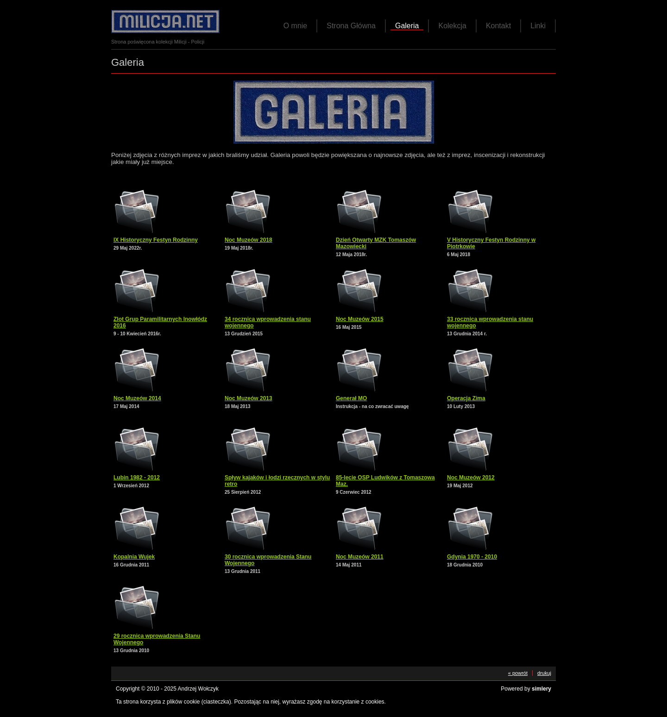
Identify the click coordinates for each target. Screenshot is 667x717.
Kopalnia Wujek (134, 556)
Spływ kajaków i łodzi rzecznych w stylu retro (277, 480)
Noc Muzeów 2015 (360, 319)
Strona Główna (351, 26)
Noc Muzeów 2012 (471, 477)
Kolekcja (452, 26)
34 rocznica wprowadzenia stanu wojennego (268, 322)
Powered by (526, 689)
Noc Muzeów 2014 (137, 398)
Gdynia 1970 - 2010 (472, 556)
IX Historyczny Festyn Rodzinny (155, 240)
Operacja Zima (466, 398)
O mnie (295, 26)
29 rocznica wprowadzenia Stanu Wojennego (156, 639)
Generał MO (351, 398)
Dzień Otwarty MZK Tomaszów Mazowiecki (376, 243)
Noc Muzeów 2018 (248, 240)
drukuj (544, 673)
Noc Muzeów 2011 (360, 556)
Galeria (407, 26)
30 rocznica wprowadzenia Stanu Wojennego (268, 559)
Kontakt (498, 26)
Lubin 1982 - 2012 (136, 477)
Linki (538, 26)
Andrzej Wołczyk (198, 689)
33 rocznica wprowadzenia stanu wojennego (490, 322)
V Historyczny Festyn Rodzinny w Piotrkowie (491, 243)
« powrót (518, 673)
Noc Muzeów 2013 (248, 398)
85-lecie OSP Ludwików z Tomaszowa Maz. (385, 480)
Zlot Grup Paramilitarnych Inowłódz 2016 (160, 322)
